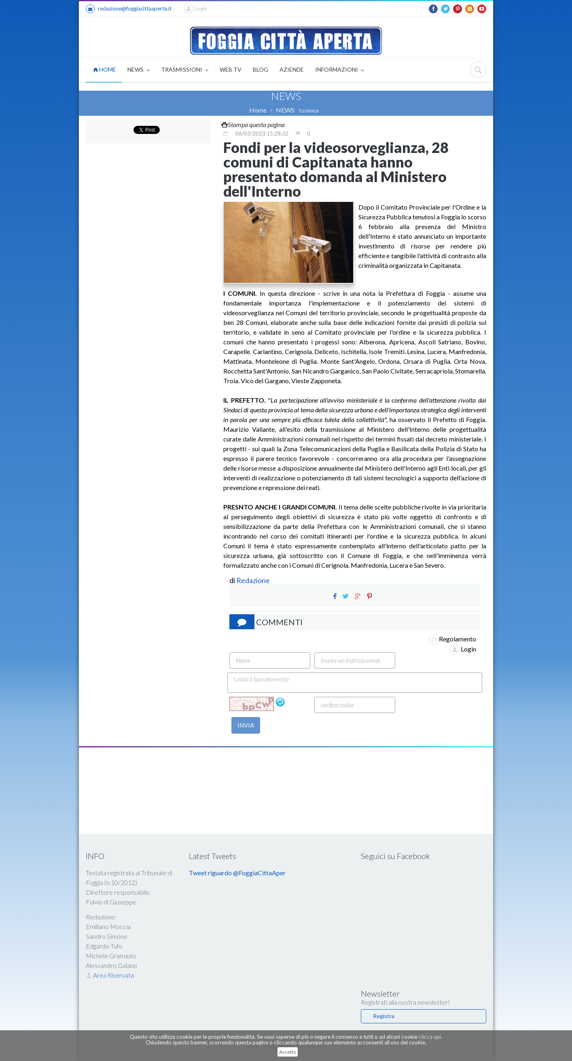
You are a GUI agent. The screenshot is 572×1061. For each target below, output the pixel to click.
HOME (104, 69)
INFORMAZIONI (339, 70)
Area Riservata (110, 975)
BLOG (260, 69)
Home (258, 110)
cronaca (310, 110)
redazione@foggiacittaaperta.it (129, 8)
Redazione (253, 580)
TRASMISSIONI (184, 70)
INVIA (245, 725)
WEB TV (231, 69)
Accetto (287, 1052)
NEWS (138, 70)
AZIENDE (292, 69)
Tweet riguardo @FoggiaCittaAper (237, 872)
